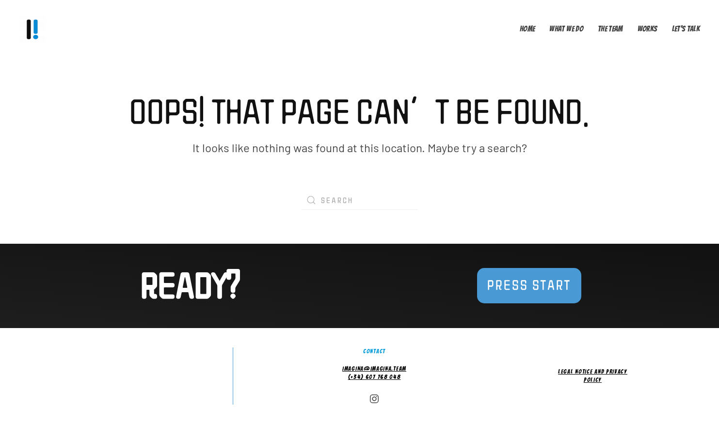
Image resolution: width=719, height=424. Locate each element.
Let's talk (686, 29)
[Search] (360, 200)
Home (527, 29)
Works (647, 29)
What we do (566, 29)
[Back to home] (34, 29)
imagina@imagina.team (374, 368)
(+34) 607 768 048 (374, 377)
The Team (610, 29)
